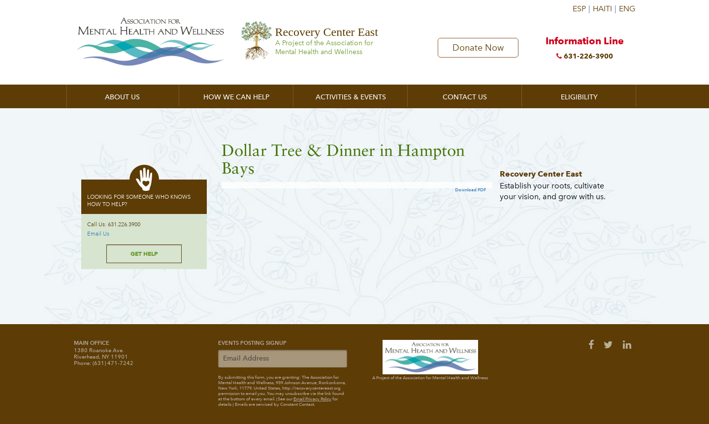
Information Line (585, 49)
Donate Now (478, 47)
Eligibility (579, 97)
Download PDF (470, 189)
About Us (122, 97)
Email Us (98, 234)
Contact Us (465, 97)
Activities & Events (351, 97)
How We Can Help (236, 97)
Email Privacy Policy (312, 399)
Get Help (144, 253)
